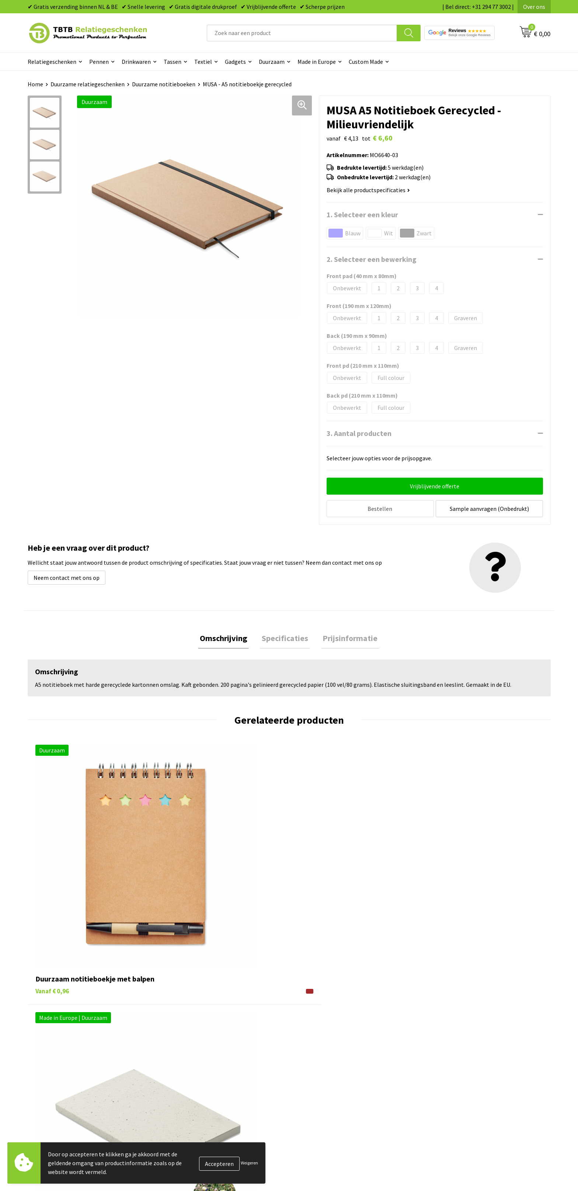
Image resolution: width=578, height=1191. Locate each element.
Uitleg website (186, 1033)
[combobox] (302, 33)
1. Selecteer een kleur (362, 214)
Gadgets (235, 61)
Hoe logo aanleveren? (195, 1066)
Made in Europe (316, 61)
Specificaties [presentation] (285, 637)
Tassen (172, 61)
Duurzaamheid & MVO (195, 1089)
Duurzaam (272, 61)
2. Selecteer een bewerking (372, 259)
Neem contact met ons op (67, 575)
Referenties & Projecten (458, 1044)
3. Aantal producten (359, 433)
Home (35, 84)
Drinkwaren (136, 61)
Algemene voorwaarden (458, 1078)
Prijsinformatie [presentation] (346, 637)
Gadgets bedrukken (322, 1044)
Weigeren (249, 1163)
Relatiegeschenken (52, 61)
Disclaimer (441, 1066)
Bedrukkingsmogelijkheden (203, 1044)
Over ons (534, 6)
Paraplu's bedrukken (323, 1078)
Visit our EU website (453, 1089)
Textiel (203, 61)
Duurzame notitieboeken (163, 84)
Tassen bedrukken (321, 1022)
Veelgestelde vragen (194, 1010)
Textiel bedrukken (321, 1066)
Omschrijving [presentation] (227, 637)
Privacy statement (451, 1055)
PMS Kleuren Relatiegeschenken (209, 1055)
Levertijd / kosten (190, 1022)
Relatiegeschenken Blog (459, 1033)
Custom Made (366, 61)
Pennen (99, 61)
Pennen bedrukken (321, 1010)
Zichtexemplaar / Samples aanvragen (215, 1078)
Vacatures (440, 1022)
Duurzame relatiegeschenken (88, 84)
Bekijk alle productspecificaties (368, 190)
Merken (307, 1089)
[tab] (227, 637)
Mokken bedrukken (322, 1055)
